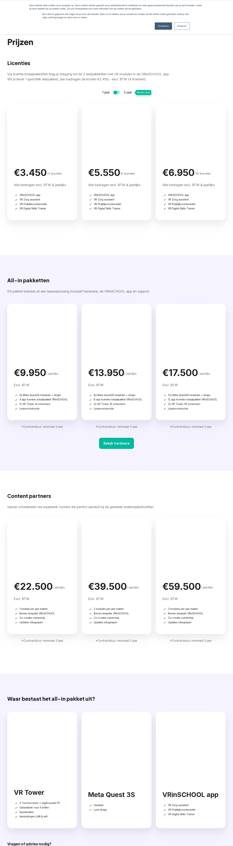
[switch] (116, 92)
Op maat (90, 775)
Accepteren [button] (163, 26)
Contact (203, 759)
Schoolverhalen (170, 768)
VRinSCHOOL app (98, 768)
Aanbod (91, 759)
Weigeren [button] (182, 26)
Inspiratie (168, 759)
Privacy (223, 826)
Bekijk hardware (117, 353)
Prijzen (128, 759)
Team (200, 768)
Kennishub (166, 775)
